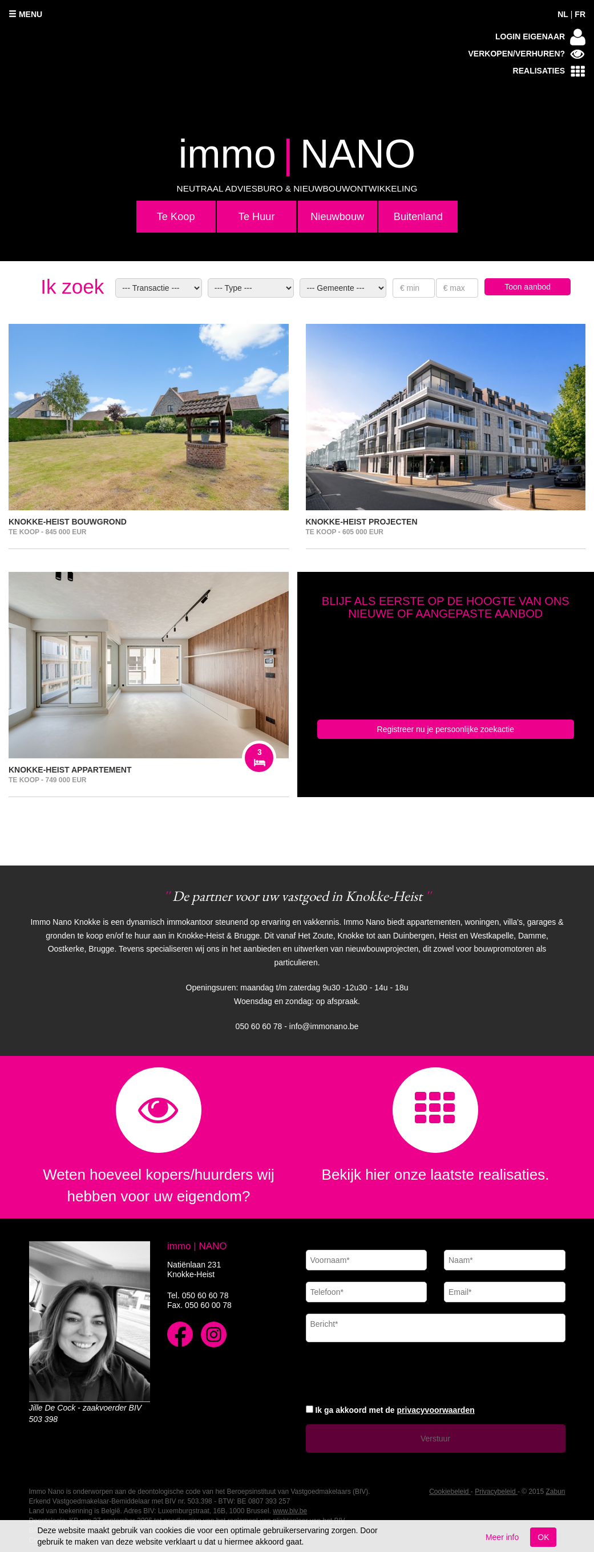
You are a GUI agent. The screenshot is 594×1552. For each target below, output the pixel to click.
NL (562, 14)
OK (543, 1537)
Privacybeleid (496, 1492)
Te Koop (176, 216)
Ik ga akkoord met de (394, 1410)
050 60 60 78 (205, 1295)
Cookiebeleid (450, 1492)
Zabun (555, 1492)
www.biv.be (290, 1511)
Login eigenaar (540, 37)
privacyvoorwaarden (436, 1410)
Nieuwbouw (337, 216)
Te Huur (257, 216)
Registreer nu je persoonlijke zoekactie (445, 729)
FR (580, 14)
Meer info (502, 1537)
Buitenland (418, 216)
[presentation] (392, 1372)
